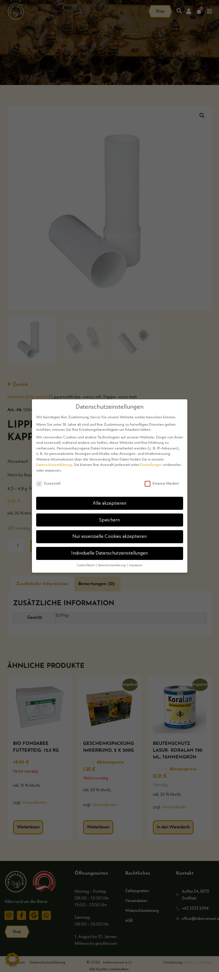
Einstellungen (151, 465)
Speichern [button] (109, 520)
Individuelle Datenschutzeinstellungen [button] (109, 553)
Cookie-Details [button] (86, 565)
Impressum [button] (135, 565)
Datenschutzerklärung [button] (112, 565)
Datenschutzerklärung (54, 465)
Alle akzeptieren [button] (109, 503)
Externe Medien (162, 483)
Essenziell (48, 483)
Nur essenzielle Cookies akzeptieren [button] (109, 536)
